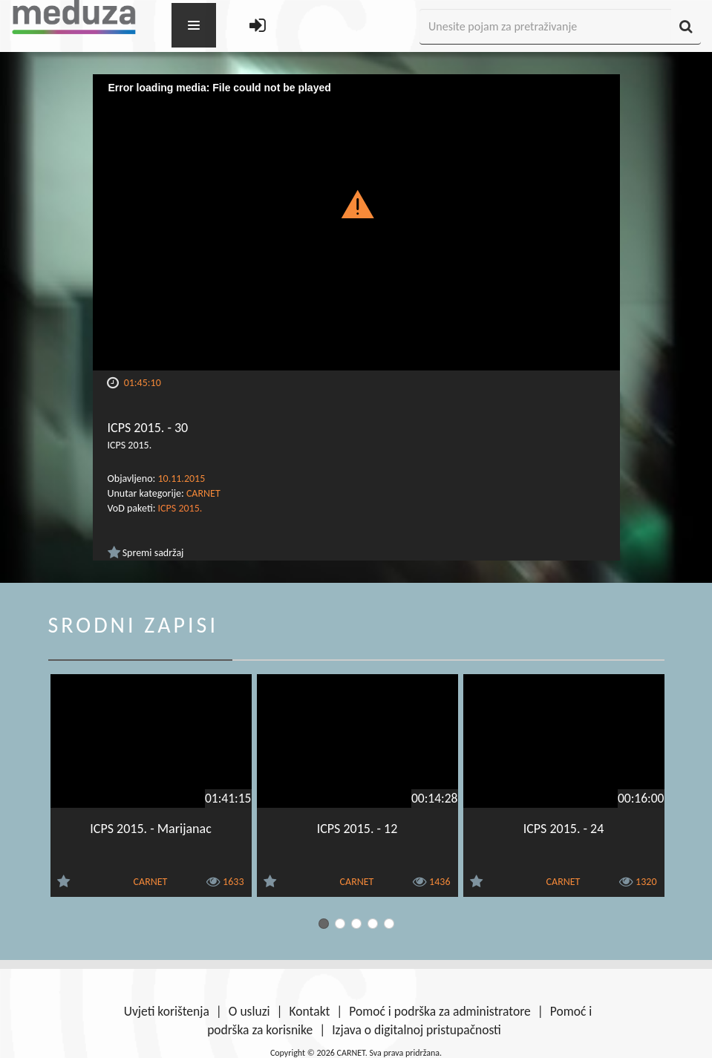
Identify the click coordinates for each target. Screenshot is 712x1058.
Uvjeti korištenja (166, 1011)
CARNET (203, 493)
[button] (356, 203)
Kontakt (310, 1011)
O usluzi (249, 1011)
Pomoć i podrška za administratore (439, 1011)
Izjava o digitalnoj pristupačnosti (416, 1030)
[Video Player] (356, 222)
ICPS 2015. (180, 508)
